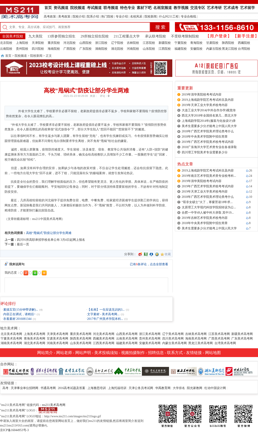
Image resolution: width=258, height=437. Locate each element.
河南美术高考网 (57, 343)
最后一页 (23, 244)
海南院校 (54, 48)
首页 (8, 55)
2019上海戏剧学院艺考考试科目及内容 (208, 99)
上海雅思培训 (96, 388)
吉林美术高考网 (196, 334)
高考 (5, 388)
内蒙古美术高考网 (174, 343)
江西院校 (165, 48)
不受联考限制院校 (185, 36)
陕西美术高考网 (80, 338)
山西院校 (85, 42)
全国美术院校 (12, 36)
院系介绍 (93, 16)
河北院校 (69, 42)
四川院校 (38, 48)
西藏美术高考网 (103, 338)
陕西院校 (228, 42)
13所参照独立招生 (61, 36)
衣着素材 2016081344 (17, 318)
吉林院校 (133, 42)
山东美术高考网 (80, 343)
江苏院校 (149, 42)
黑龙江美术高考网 (200, 343)
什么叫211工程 (169, 16)
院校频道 (21, 55)
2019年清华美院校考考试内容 (201, 94)
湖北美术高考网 (34, 343)
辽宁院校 (117, 42)
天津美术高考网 (57, 334)
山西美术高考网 (127, 334)
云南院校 (6, 48)
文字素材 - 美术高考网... (103, 314)
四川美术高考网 (173, 338)
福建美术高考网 (127, 343)
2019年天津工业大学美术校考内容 (205, 105)
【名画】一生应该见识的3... (106, 309)
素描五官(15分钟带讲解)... (20, 309)
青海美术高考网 (34, 338)
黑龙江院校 (229, 48)
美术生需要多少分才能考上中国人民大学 (209, 126)
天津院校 (38, 42)
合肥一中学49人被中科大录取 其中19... (208, 212)
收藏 (168, 254)
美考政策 (64, 16)
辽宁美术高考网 (173, 334)
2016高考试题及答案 (71, 388)
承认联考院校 (155, 36)
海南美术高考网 (196, 338)
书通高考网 (48, 388)
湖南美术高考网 (11, 343)
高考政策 (50, 16)
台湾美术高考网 (225, 343)
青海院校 (196, 42)
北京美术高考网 (11, 334)
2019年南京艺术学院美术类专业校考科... (209, 175)
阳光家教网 (194, 388)
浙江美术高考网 (149, 334)
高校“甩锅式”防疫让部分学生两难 (48, 233)
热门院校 (107, 16)
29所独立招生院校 (95, 36)
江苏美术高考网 (219, 334)
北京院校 (6, 42)
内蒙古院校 (213, 48)
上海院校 (22, 42)
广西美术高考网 (219, 338)
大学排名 (179, 388)
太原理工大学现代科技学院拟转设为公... (209, 207)
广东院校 (85, 48)
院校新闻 (151, 16)
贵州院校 (22, 48)
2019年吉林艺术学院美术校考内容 (205, 217)
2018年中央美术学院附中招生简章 (205, 136)
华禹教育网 (163, 388)
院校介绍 (79, 16)
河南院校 (133, 48)
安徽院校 (196, 48)
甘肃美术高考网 (57, 338)
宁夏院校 (180, 42)
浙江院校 (101, 42)
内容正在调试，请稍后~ (19, 314)
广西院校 (69, 48)
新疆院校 (165, 42)
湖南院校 (101, 48)
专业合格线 (188, 16)
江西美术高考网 (103, 343)
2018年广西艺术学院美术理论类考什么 (208, 131)
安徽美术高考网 (149, 343)
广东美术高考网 (242, 338)
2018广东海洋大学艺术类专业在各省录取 (209, 147)
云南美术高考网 (127, 338)
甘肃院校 (212, 42)
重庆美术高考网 (80, 334)
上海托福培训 (117, 388)
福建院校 (180, 48)
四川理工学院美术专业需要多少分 (205, 152)
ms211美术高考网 (53, 405)
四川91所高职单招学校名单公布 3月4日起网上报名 (51, 239)
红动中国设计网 (215, 388)
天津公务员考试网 (141, 388)
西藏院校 (244, 42)
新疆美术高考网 (242, 334)
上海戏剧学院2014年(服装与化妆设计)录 (209, 120)
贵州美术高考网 (149, 338)
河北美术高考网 (103, 334)
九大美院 (35, 36)
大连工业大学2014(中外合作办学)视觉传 (209, 110)
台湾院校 (244, 48)
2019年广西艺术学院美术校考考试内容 (208, 141)
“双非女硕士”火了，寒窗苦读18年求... (207, 202)
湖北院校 (117, 48)
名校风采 (136, 16)
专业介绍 (122, 16)
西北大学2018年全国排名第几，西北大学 (209, 115)
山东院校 (149, 48)
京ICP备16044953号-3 (14, 430)
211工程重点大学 (127, 36)
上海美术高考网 (34, 334)
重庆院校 (54, 42)
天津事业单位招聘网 (24, 388)
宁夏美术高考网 (11, 338)
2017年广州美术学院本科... (105, 318)
